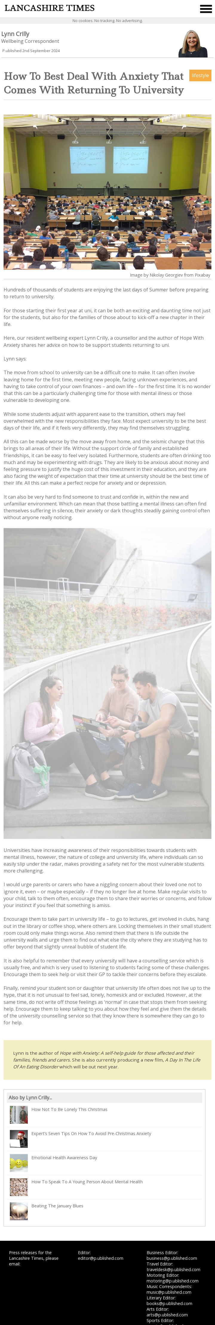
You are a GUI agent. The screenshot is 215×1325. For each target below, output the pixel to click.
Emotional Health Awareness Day (53, 1163)
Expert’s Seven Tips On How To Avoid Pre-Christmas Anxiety (80, 1139)
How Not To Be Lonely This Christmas (59, 1115)
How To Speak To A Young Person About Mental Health (76, 1187)
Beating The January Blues (46, 1211)
